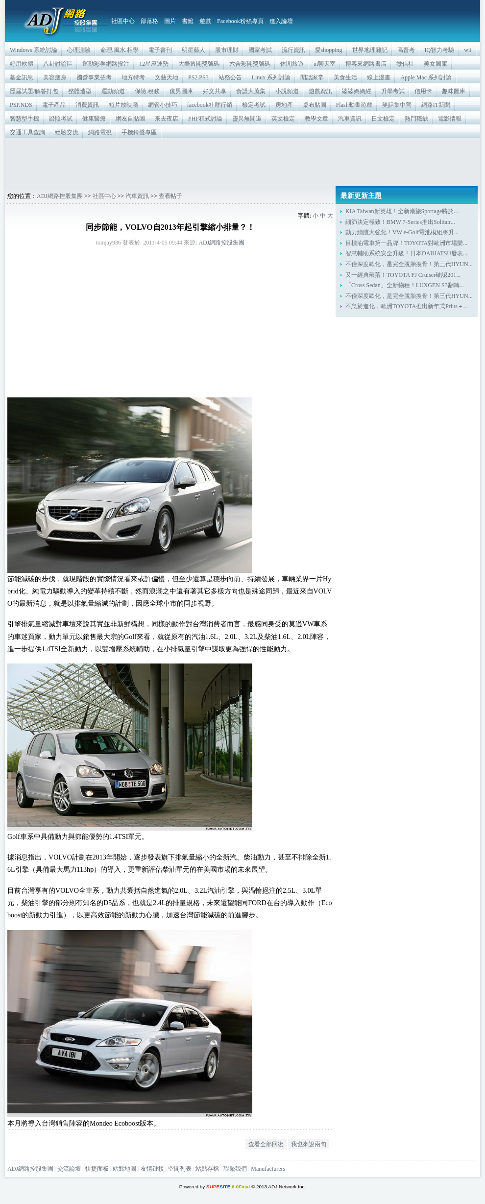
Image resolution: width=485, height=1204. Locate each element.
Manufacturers (268, 1168)
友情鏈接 (152, 1168)
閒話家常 (312, 77)
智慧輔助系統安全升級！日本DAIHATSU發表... (406, 253)
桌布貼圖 (314, 104)
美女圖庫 (435, 63)
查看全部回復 (266, 1144)
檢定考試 (254, 104)
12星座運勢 (154, 63)
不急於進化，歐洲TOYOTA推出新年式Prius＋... (406, 306)
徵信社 (405, 63)
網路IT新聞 (435, 104)
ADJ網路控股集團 (60, 196)
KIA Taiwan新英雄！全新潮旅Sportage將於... (401, 211)
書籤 (188, 21)
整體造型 (80, 91)
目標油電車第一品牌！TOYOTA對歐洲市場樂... (406, 243)
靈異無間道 (247, 118)
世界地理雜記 (370, 50)
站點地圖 (124, 1168)
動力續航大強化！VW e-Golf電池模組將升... (402, 232)
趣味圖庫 (453, 91)
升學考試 (393, 91)
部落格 (149, 21)
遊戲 (205, 21)
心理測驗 (79, 50)
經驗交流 (66, 132)
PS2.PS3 (198, 77)
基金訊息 (21, 77)
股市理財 (227, 50)
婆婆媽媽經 (356, 91)
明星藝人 (193, 50)
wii (467, 50)
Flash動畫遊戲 (354, 104)
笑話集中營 (397, 104)
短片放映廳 (123, 104)
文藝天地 (166, 77)
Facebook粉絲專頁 (240, 21)
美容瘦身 (55, 77)
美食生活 (345, 77)
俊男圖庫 (181, 91)
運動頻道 (113, 91)
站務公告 (230, 77)
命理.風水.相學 (119, 50)
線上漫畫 (378, 77)
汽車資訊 (350, 118)
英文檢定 (283, 118)
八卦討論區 (58, 63)
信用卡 (423, 91)
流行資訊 (293, 50)
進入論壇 (281, 21)
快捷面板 (97, 1168)
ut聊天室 (325, 63)
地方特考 (133, 77)
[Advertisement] (242, 162)
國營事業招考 (94, 77)
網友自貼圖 (130, 118)
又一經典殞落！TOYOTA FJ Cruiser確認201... (403, 274)
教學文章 (316, 118)
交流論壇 (69, 1168)
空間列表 (180, 1168)
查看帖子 (170, 196)
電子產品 (54, 104)
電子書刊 (160, 50)
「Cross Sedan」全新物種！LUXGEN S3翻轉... (404, 285)
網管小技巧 (162, 104)
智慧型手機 (24, 118)
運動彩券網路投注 (105, 63)
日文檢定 (383, 118)
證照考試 (61, 118)
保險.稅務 (147, 91)
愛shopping (328, 50)
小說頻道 (287, 91)
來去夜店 (166, 118)
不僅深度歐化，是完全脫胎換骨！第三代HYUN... (409, 264)
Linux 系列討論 (271, 77)
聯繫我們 (235, 1168)
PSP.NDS (21, 104)
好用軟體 (21, 63)
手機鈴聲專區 (139, 132)
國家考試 (260, 50)
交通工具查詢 (27, 132)
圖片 (170, 21)
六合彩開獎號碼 (249, 63)
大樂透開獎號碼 (198, 63)
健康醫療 (94, 118)
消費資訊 (87, 104)
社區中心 (123, 21)
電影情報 (449, 118)
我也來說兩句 (308, 1144)
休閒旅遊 (292, 63)
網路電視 (100, 132)
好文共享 (214, 91)
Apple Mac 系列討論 (426, 77)
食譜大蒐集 (251, 91)
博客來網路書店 (366, 63)
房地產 (284, 104)
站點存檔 (207, 1168)
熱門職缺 (416, 118)
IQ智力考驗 (440, 50)
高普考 (406, 50)
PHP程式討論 (205, 118)
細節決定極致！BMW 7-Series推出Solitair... (400, 222)
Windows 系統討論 (33, 50)
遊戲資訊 (320, 91)
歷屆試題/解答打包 (34, 91)
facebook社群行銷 (209, 104)
